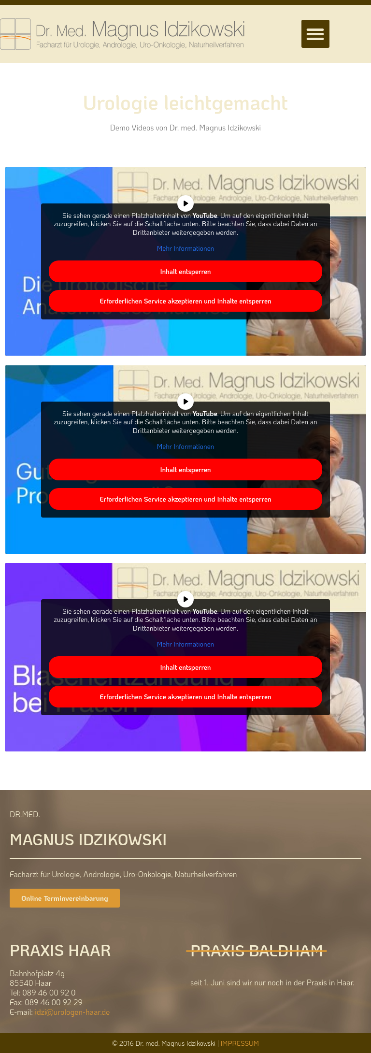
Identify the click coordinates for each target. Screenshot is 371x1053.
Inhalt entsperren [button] (185, 271)
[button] (315, 34)
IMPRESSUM (239, 1043)
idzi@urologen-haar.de (72, 1012)
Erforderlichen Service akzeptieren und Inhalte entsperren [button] (185, 300)
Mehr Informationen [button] (185, 248)
